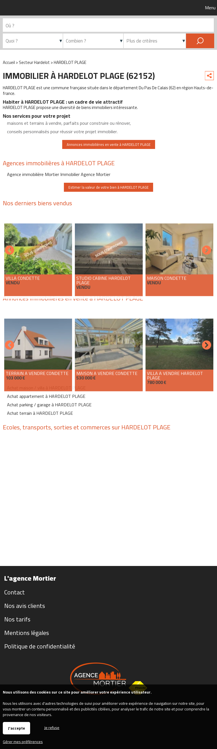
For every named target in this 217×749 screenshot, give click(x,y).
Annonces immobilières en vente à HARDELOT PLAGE (109, 144)
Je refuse (51, 727)
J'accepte (16, 728)
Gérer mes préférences (23, 741)
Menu (210, 7)
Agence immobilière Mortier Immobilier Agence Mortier (58, 174)
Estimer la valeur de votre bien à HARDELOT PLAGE (108, 187)
